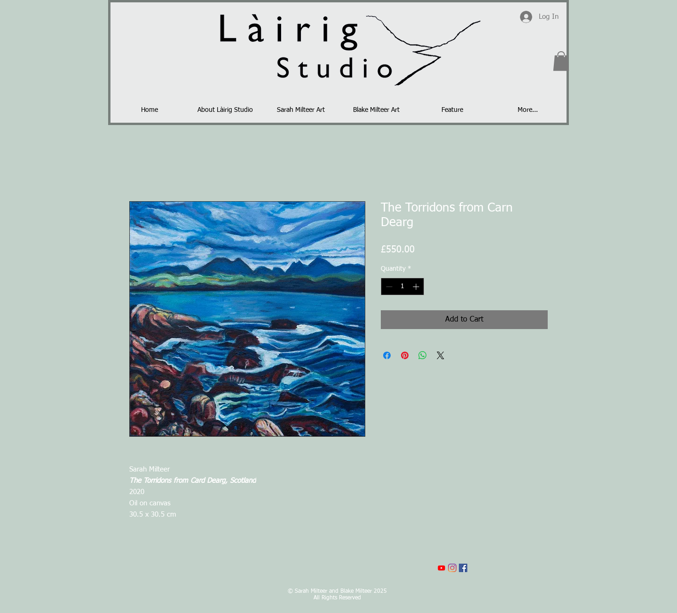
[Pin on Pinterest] (404, 355)
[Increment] (417, 286)
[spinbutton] (402, 286)
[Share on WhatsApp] (422, 355)
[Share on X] (440, 355)
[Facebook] (463, 568)
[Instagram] (452, 568)
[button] (561, 61)
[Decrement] (388, 286)
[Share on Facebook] (387, 355)
